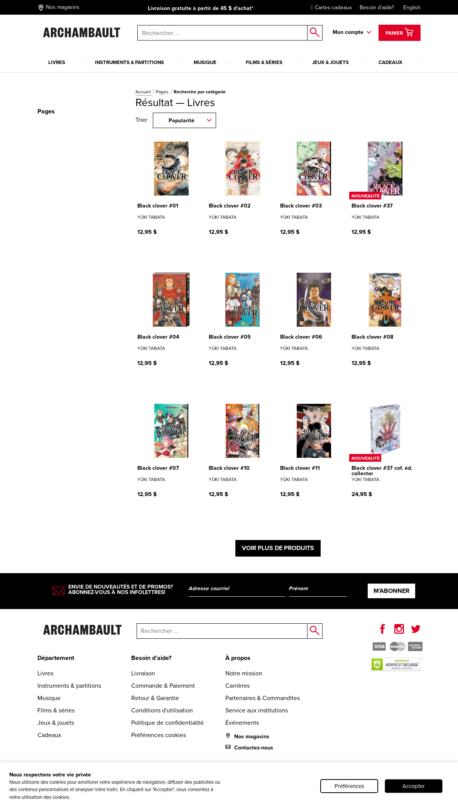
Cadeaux (390, 62)
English (412, 7)
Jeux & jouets (330, 62)
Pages (163, 91)
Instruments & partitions (129, 62)
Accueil (143, 91)
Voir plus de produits (278, 547)
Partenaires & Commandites (262, 698)
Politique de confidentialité (167, 722)
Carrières (237, 685)
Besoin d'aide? (377, 7)
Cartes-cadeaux (329, 7)
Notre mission (243, 673)
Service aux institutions (256, 710)
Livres (56, 62)
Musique (205, 62)
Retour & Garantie (155, 698)
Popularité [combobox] (181, 120)
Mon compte (348, 32)
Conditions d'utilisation (162, 710)
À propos (237, 657)
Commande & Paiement (163, 685)
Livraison (143, 673)
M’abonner (391, 590)
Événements (242, 722)
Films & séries (264, 62)
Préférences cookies (158, 735)
